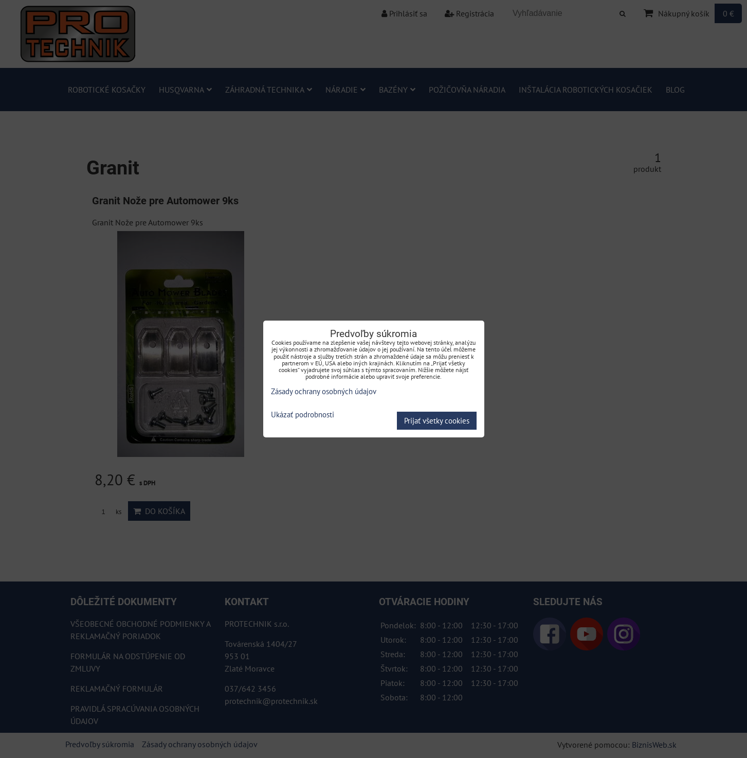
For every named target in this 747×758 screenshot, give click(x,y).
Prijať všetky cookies (436, 421)
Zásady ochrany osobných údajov (323, 391)
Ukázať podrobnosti (302, 415)
